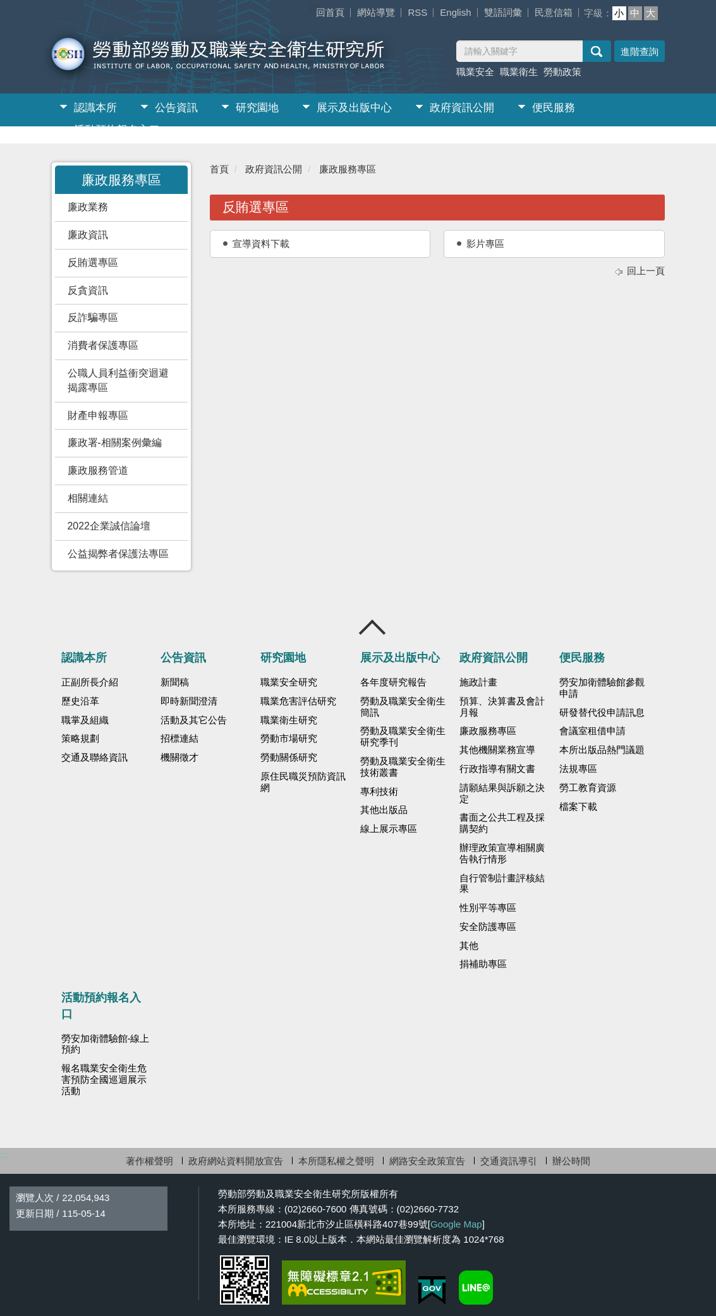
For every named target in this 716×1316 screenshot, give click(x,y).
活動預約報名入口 (117, 130)
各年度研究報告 (393, 682)
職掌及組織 (85, 720)
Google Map (456, 1224)
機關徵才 (179, 757)
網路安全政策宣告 (427, 1161)
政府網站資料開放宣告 (235, 1161)
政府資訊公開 (462, 108)
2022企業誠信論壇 (109, 526)
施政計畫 (478, 682)
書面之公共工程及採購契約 (502, 823)
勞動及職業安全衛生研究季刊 (403, 736)
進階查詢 (639, 51)
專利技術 (379, 792)
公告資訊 (176, 108)
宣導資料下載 (261, 243)
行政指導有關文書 (497, 769)
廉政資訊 (88, 234)
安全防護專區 (487, 927)
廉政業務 (88, 207)
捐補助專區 (483, 964)
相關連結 (88, 498)
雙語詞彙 (503, 12)
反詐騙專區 (93, 317)
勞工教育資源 (587, 788)
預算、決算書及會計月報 (502, 707)
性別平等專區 (487, 908)
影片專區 (485, 243)
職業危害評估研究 (298, 701)
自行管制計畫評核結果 (502, 884)
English (455, 12)
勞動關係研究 (288, 757)
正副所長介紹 (89, 682)
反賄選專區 (93, 262)
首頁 (219, 169)
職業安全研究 (288, 682)
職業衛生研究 (288, 720)
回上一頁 (646, 270)
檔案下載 (578, 807)
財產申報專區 (98, 415)
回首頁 (330, 12)
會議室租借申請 (592, 731)
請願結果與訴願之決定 (502, 793)
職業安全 (475, 71)
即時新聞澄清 (189, 701)
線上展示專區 (388, 829)
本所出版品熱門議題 (602, 750)
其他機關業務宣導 (497, 750)
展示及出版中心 (354, 108)
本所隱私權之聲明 (336, 1161)
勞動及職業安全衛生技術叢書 (403, 767)
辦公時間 (571, 1161)
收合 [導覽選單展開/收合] (373, 627)
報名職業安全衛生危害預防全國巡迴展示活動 (104, 1079)
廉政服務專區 (347, 169)
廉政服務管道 (98, 470)
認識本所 (95, 108)
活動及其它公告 (194, 720)
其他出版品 (384, 810)
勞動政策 (562, 71)
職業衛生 (519, 71)
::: (314, 6)
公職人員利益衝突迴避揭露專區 (118, 380)
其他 (468, 946)
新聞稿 (175, 682)
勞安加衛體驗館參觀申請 (602, 688)
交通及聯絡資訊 (94, 757)
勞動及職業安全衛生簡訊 (403, 707)
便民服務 (553, 108)
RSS (417, 12)
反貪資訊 (88, 290)
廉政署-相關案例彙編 (115, 442)
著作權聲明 (149, 1161)
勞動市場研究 (288, 738)
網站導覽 (376, 12)
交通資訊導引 (508, 1161)
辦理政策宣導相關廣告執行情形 (502, 853)
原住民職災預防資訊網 (303, 782)
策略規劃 (80, 738)
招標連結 (179, 738)
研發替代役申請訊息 (602, 713)
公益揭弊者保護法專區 (118, 553)
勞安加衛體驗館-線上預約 (105, 1044)
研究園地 (257, 108)
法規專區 (578, 769)
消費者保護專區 (103, 345)
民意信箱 (554, 12)
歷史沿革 (80, 701)
